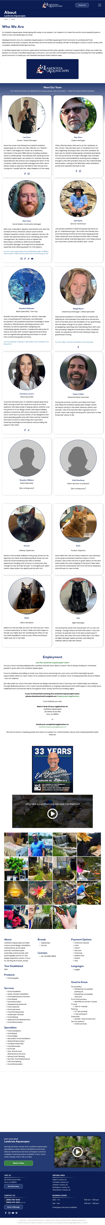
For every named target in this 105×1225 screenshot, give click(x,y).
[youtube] (32, 259)
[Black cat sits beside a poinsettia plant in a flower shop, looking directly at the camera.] (16, 917)
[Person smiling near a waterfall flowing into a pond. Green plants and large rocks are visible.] (40, 917)
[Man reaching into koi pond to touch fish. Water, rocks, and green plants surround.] (65, 893)
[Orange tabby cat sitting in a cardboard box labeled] (16, 844)
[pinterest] (16, 1213)
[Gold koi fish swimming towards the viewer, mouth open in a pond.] (16, 893)
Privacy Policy (22, 1220)
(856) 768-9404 (13, 1200)
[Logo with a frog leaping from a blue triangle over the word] (19, 1079)
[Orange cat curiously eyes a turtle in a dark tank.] (89, 844)
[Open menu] (99, 5)
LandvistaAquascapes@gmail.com (52, 727)
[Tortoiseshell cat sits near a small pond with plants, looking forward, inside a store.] (40, 869)
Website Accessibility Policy (79, 1220)
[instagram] (28, 174)
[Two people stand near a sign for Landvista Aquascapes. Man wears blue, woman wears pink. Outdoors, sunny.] (40, 844)
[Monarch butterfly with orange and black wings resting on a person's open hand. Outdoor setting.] (65, 917)
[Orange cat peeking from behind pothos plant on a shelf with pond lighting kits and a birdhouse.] (16, 869)
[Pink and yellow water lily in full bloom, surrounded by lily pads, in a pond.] (40, 893)
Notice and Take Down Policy (63, 1220)
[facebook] (25, 174)
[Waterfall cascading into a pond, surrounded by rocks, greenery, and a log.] (65, 844)
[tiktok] (28, 259)
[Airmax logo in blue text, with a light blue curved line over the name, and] (85, 1079)
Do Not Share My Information (36, 1220)
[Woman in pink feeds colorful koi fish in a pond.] (89, 869)
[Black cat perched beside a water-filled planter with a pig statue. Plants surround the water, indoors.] (65, 869)
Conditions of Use (49, 1220)
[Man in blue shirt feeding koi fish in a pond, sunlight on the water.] (89, 893)
